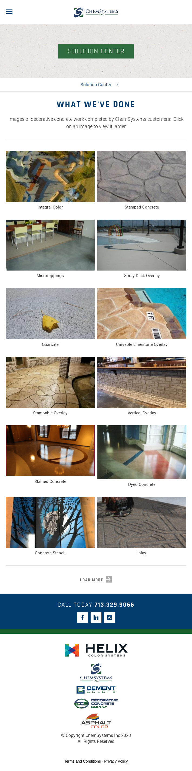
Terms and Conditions (82, 761)
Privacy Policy (116, 761)
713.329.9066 (114, 605)
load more (91, 580)
